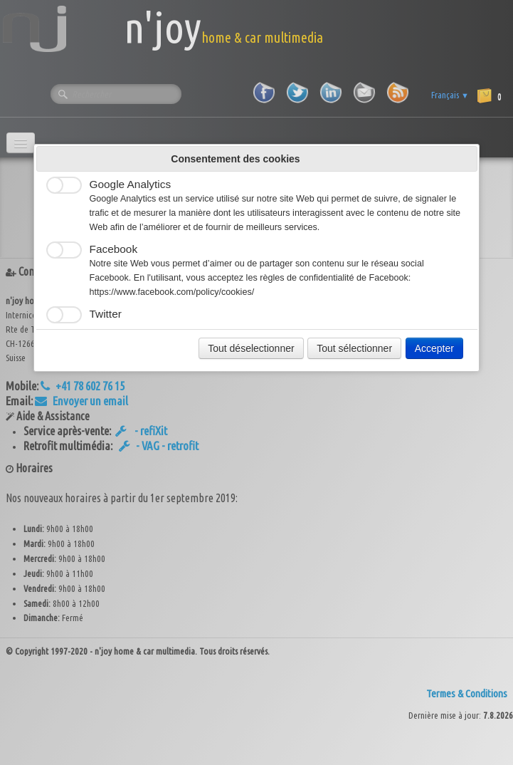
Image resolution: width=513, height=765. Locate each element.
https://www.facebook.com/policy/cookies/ (172, 292)
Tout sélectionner (354, 348)
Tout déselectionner (251, 348)
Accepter (434, 348)
